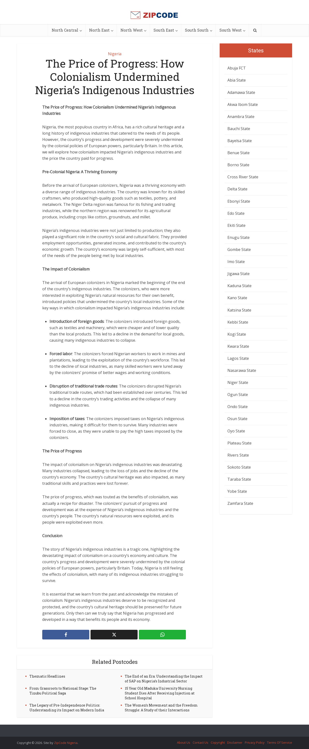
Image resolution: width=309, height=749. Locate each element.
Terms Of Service (279, 742)
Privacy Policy (255, 742)
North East (99, 30)
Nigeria (114, 53)
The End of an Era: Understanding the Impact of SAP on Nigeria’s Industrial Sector (164, 678)
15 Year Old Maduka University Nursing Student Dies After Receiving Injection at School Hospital (160, 693)
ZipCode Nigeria (65, 743)
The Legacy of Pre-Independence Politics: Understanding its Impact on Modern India (66, 707)
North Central (65, 30)
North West (131, 30)
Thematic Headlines (47, 676)
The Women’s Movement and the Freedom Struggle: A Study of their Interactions (161, 707)
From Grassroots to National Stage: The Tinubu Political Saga (62, 690)
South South (197, 30)
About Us (183, 742)
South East (164, 30)
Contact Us (200, 742)
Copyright (218, 742)
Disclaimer (234, 742)
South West (230, 30)
